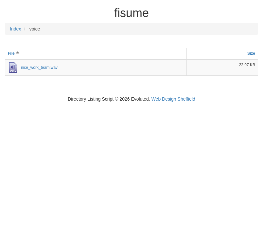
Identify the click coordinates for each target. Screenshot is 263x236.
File (14, 53)
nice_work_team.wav (39, 67)
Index (15, 28)
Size (251, 53)
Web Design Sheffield (173, 99)
